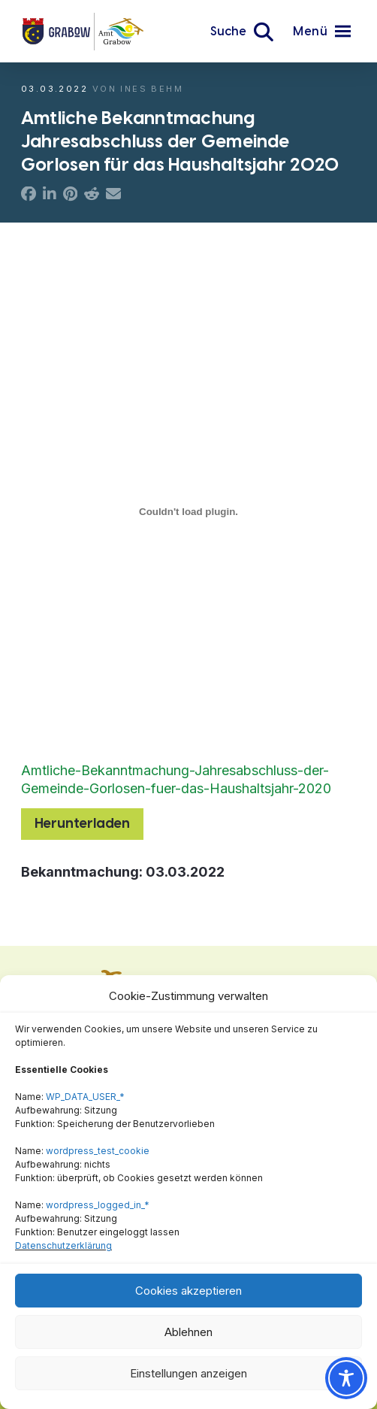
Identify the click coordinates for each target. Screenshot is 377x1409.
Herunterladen (82, 823)
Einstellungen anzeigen (188, 1373)
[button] (242, 31)
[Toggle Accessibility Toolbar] (346, 1378)
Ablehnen (188, 1332)
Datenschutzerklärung (63, 1245)
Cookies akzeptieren (188, 1290)
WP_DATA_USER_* (85, 1096)
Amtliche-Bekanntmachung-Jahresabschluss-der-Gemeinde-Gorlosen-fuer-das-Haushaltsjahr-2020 (176, 778)
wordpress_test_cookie (97, 1150)
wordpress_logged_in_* (97, 1205)
